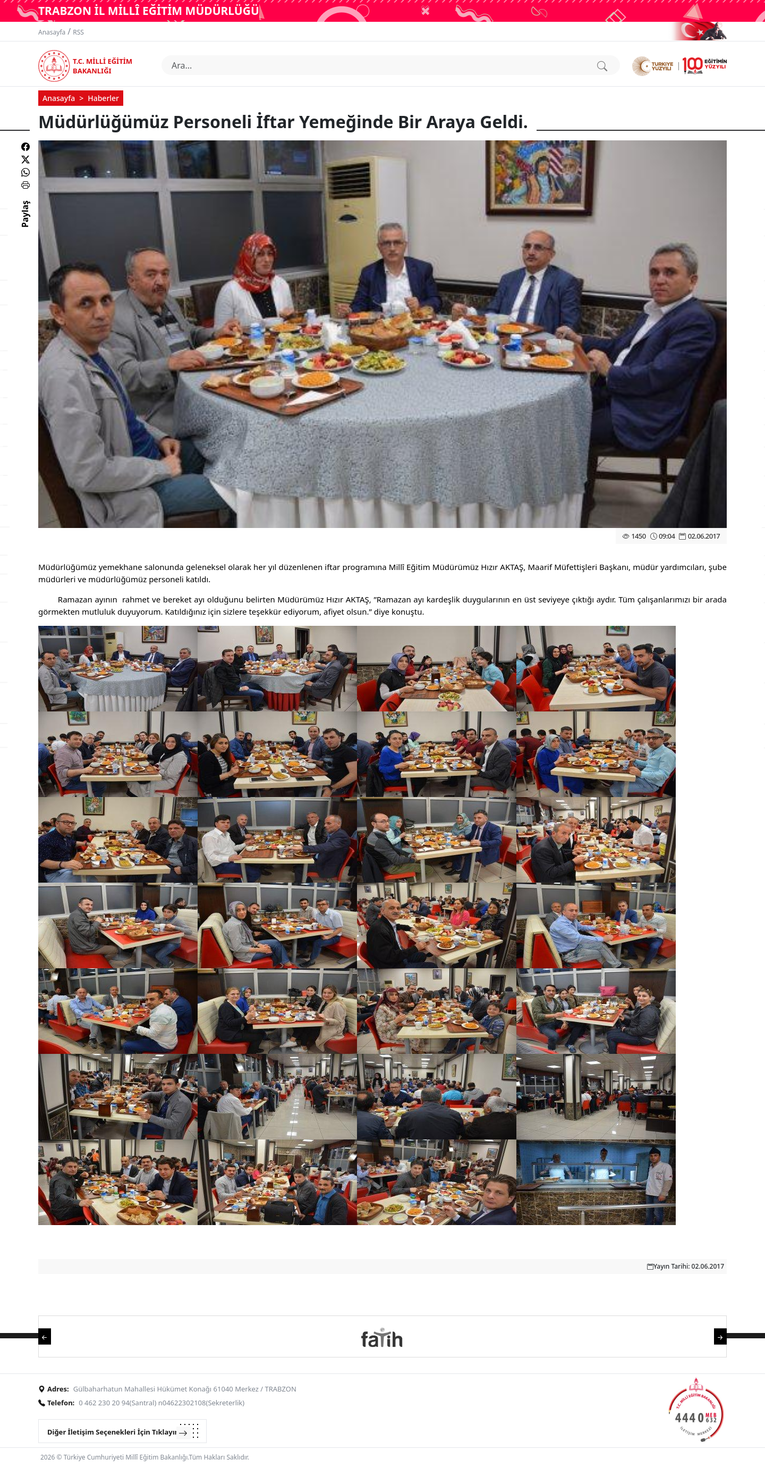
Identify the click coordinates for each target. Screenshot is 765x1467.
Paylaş (25, 223)
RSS (78, 32)
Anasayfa (51, 32)
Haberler (103, 98)
